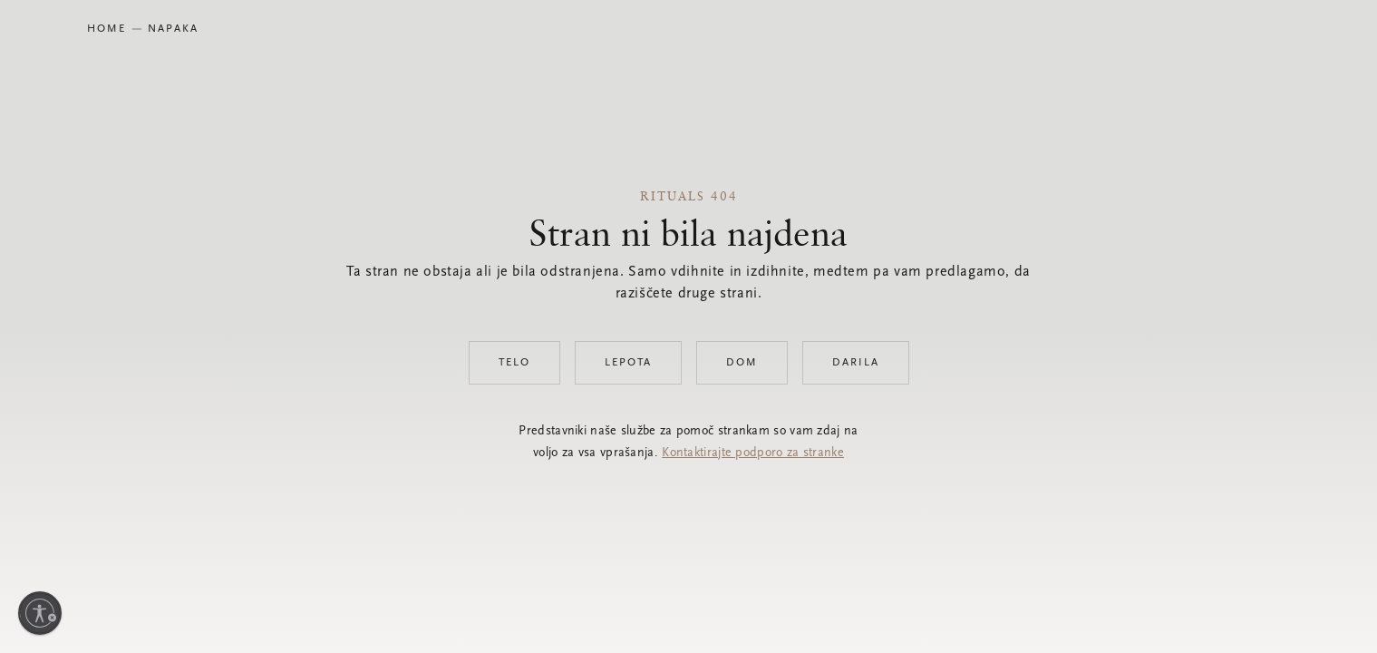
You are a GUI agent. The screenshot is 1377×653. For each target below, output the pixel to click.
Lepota (628, 362)
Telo (514, 362)
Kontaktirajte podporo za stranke (753, 453)
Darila (855, 362)
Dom (742, 362)
